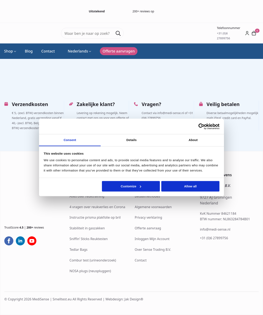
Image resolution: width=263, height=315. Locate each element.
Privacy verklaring (148, 217)
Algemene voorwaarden (153, 207)
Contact (48, 51)
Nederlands (75, 51)
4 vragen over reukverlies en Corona (97, 207)
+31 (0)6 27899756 (214, 238)
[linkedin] (20, 240)
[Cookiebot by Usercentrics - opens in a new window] (201, 126)
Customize (131, 186)
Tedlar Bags (78, 249)
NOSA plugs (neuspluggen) (90, 271)
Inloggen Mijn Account (152, 239)
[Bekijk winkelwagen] (254, 33)
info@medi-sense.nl (215, 229)
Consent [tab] (70, 140)
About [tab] (193, 140)
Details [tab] (131, 140)
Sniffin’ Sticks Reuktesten (88, 239)
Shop (8, 51)
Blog (29, 51)
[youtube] (31, 240)
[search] (118, 33)
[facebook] (8, 240)
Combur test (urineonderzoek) (92, 260)
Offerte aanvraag (148, 228)
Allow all (190, 186)
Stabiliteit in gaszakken (87, 228)
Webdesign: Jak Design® (124, 299)
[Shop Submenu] (14, 51)
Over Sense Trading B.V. (153, 249)
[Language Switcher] (89, 51)
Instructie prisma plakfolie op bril (95, 217)
